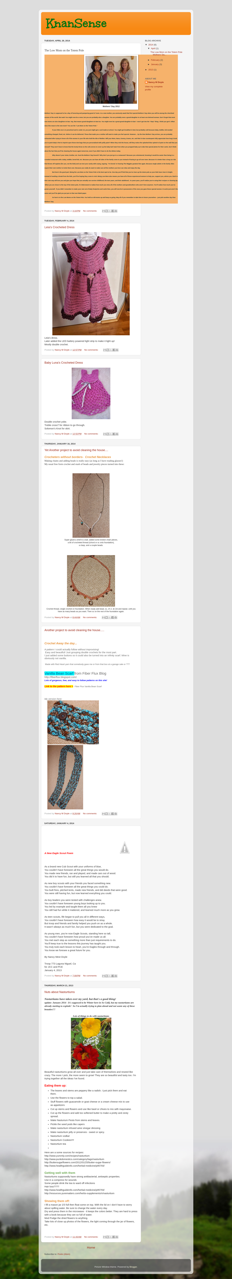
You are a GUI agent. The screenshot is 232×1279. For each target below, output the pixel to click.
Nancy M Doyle (156, 82)
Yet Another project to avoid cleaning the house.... (76, 450)
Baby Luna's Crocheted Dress (63, 362)
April (153, 48)
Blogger (133, 1267)
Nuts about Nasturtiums (59, 992)
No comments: (90, 211)
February (155, 60)
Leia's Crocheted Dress (59, 227)
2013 (151, 69)
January (155, 64)
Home (91, 1247)
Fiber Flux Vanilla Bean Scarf (88, 686)
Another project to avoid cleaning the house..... (74, 630)
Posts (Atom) (64, 1254)
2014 (151, 44)
